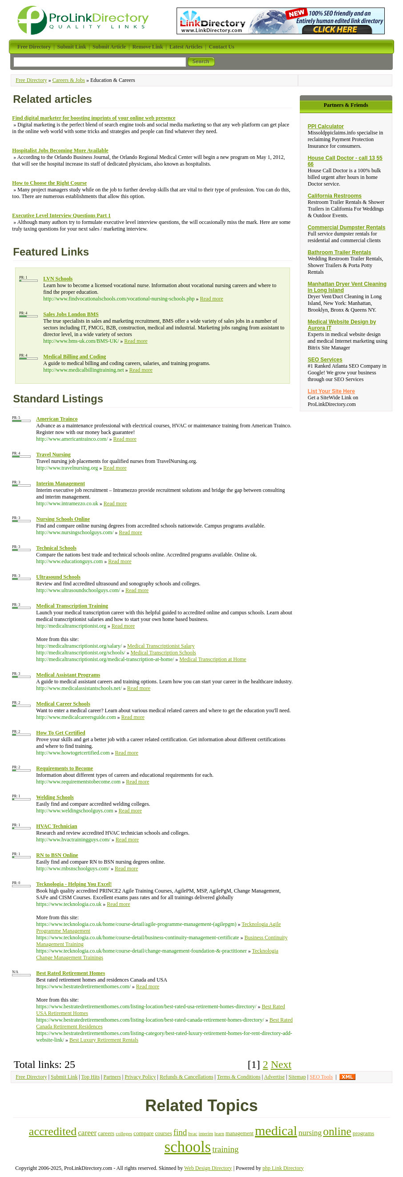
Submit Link (64, 1077)
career (87, 1132)
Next (281, 1064)
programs (363, 1133)
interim (206, 1133)
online (337, 1131)
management (240, 1133)
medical (276, 1130)
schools (187, 1147)
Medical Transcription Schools (163, 652)
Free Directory (31, 80)
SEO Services (325, 360)
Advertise (274, 1077)
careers (106, 1133)
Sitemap (297, 1077)
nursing (310, 1132)
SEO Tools (321, 1077)
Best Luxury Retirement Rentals (103, 1040)
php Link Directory (283, 1168)
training (225, 1149)
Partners (112, 1077)
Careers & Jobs (68, 80)
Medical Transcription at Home (212, 659)
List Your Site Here (331, 391)
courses (163, 1133)
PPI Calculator (326, 126)
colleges (124, 1133)
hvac (192, 1133)
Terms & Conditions (239, 1077)
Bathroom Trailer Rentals (339, 252)
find (180, 1132)
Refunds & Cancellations (187, 1077)
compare (143, 1133)
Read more (211, 299)
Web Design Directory (208, 1168)
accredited (53, 1131)
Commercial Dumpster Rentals (347, 227)
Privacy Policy (140, 1077)
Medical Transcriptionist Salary (160, 646)
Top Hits (90, 1077)
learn (219, 1133)
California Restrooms (335, 196)
